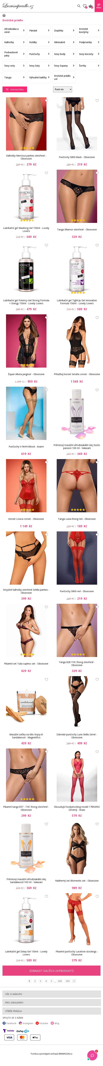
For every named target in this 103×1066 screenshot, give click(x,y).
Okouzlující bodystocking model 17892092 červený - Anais (77, 808)
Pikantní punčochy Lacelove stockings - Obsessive (77, 953)
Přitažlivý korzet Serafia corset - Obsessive (77, 374)
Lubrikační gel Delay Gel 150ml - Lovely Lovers (26, 953)
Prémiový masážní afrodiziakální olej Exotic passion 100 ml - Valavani (77, 446)
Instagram (28, 1023)
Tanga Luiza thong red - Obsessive (77, 518)
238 (60, 981)
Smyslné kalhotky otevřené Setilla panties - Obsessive (26, 591)
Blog (57, 1023)
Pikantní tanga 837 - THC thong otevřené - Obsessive (26, 808)
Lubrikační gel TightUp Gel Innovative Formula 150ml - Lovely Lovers (77, 302)
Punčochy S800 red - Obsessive (77, 591)
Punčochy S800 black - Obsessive (77, 157)
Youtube (44, 1023)
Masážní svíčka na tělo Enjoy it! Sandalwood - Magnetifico (26, 736)
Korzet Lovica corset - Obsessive (26, 518)
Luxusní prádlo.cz (26, 6)
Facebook (11, 1023)
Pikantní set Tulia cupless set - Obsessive (26, 663)
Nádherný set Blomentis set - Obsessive (77, 880)
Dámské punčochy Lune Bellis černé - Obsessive (77, 736)
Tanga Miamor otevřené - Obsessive (77, 229)
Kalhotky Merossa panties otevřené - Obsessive (26, 157)
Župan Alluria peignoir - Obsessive (26, 374)
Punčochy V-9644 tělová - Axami (26, 446)
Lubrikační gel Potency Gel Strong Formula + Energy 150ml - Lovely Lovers (26, 302)
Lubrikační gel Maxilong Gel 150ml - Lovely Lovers (26, 229)
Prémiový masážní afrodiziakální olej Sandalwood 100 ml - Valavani (26, 881)
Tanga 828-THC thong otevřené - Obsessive (77, 663)
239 (67, 981)
